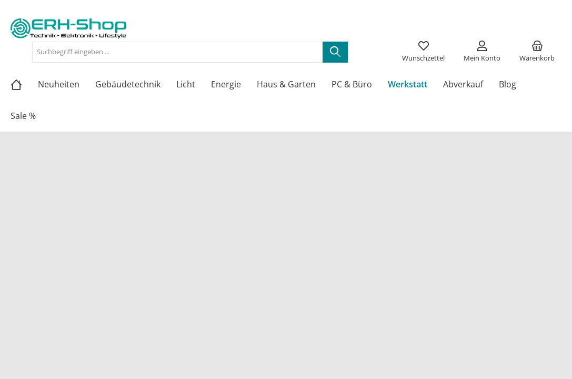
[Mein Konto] (482, 52)
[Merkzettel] (423, 52)
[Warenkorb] (537, 52)
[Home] (24, 84)
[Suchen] (335, 52)
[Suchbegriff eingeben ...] (177, 52)
